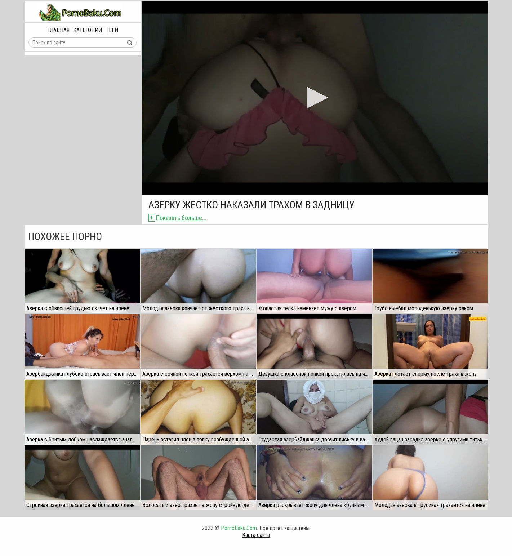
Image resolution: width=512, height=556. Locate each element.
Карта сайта (256, 534)
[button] (315, 98)
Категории (87, 30)
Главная (58, 30)
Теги (112, 30)
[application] (315, 98)
